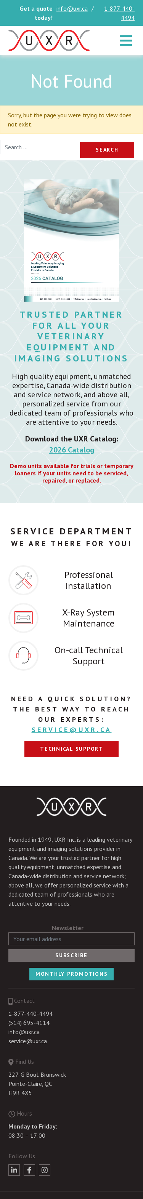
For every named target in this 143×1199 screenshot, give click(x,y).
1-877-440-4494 (119, 13)
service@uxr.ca (72, 729)
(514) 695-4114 (29, 1022)
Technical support (71, 748)
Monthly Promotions (71, 973)
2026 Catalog (71, 450)
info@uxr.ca (72, 8)
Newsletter (68, 928)
